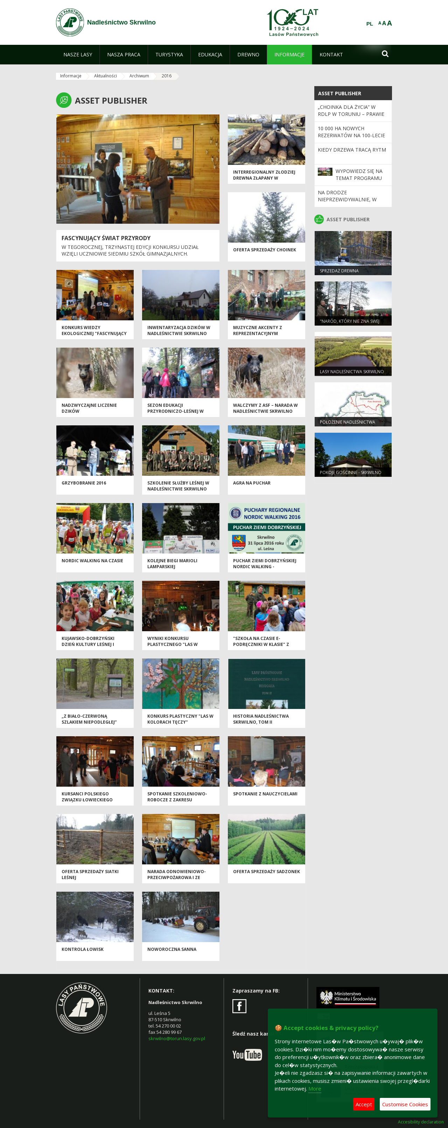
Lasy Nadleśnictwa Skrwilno (352, 372)
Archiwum (139, 76)
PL (369, 24)
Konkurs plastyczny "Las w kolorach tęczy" (180, 719)
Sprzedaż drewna (339, 271)
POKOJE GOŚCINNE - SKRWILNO (351, 472)
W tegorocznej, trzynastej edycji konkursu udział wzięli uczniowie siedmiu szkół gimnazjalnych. (130, 250)
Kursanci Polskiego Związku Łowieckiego (87, 797)
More (314, 1088)
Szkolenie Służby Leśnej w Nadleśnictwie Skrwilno (178, 486)
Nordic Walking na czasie (92, 561)
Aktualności (105, 76)
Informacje (71, 76)
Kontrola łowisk (83, 949)
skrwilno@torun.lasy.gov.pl (176, 1038)
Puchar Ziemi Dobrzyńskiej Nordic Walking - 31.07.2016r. (264, 567)
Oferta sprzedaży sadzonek (266, 872)
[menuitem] (77, 54)
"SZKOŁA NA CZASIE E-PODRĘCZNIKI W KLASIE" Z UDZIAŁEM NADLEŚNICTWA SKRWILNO (261, 647)
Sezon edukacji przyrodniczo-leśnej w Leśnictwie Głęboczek (175, 411)
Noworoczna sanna (171, 949)
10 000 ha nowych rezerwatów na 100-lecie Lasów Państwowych (351, 135)
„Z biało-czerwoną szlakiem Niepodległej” (89, 719)
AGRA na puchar (252, 483)
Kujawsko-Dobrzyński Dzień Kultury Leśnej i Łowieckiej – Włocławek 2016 (90, 647)
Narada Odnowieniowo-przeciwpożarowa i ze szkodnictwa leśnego (176, 878)
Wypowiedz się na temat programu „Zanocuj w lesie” (359, 178)
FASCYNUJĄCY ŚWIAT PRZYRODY (106, 238)
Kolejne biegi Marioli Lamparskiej (172, 564)
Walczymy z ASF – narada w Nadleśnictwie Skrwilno (265, 408)
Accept (364, 1104)
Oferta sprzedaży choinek (264, 250)
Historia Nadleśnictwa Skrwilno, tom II (261, 719)
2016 (167, 76)
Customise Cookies (405, 1104)
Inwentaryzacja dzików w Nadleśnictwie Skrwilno (178, 330)
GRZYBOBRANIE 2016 (84, 483)
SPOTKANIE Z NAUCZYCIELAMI (265, 794)
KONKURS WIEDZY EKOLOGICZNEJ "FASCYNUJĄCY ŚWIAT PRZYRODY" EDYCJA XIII (94, 334)
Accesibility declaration (421, 1122)
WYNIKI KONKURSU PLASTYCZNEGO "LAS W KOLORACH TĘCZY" (172, 644)
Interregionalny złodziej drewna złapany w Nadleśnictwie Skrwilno (264, 178)
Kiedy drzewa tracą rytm (352, 149)
